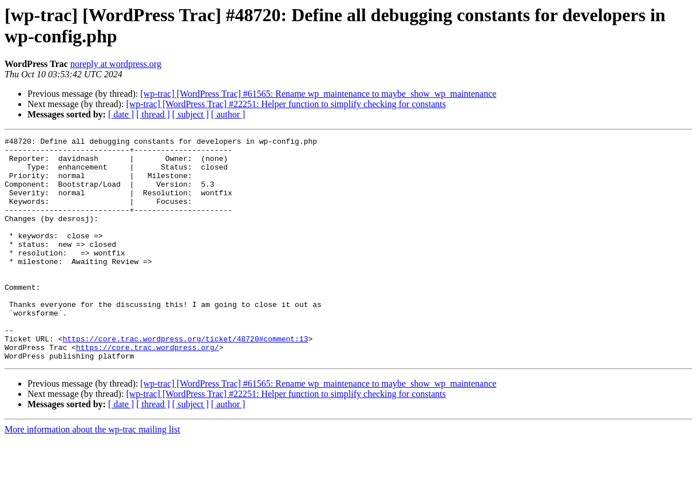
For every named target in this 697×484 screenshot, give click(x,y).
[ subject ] (190, 114)
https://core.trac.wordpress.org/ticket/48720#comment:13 (185, 380)
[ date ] (121, 114)
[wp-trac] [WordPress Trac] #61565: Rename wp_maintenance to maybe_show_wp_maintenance (318, 94)
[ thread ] (153, 114)
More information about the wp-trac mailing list (92, 474)
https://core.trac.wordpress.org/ (147, 390)
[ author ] (228, 114)
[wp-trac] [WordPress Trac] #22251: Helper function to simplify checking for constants (286, 104)
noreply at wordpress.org (115, 64)
